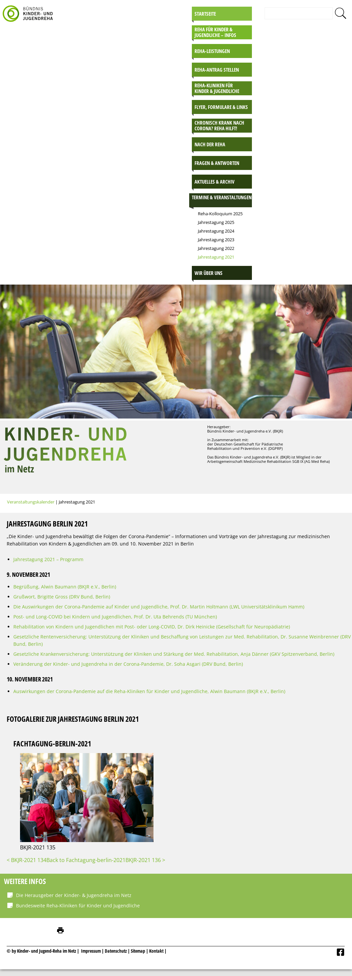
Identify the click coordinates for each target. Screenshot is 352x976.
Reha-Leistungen (212, 51)
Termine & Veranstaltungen (222, 197)
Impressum (91, 951)
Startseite (205, 13)
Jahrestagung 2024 (216, 231)
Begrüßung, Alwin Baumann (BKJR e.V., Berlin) (64, 586)
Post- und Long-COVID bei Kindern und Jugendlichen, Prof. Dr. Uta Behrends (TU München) (115, 616)
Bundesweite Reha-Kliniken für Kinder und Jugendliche (78, 905)
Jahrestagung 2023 (216, 240)
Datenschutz (116, 951)
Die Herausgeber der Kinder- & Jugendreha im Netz (73, 895)
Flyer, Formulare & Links (221, 107)
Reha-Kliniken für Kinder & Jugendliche (217, 88)
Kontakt (156, 951)
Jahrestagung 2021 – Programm (48, 559)
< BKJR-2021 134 (26, 860)
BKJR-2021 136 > (145, 860)
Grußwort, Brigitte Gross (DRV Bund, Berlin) (61, 596)
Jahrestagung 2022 (216, 248)
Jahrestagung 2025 (216, 222)
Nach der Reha (210, 144)
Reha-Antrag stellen (217, 69)
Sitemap (138, 951)
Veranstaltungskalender (30, 502)
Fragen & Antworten (217, 163)
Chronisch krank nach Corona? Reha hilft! (219, 125)
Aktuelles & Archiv (215, 181)
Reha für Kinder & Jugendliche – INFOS (215, 32)
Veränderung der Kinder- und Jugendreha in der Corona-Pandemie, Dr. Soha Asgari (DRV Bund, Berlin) (128, 664)
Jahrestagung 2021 (216, 257)
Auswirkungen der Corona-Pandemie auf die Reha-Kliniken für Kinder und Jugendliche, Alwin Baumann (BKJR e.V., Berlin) (149, 691)
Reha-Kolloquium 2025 (220, 214)
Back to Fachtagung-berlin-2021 (85, 860)
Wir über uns (209, 273)
